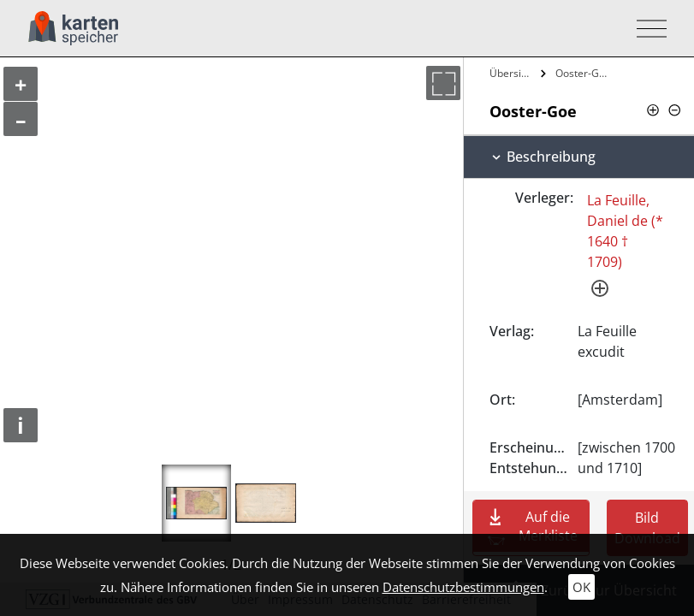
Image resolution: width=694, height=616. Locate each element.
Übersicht (512, 73)
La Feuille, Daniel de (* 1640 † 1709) (625, 231)
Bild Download (647, 528)
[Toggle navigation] (646, 28)
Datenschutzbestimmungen (463, 586)
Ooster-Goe (583, 73)
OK (581, 586)
